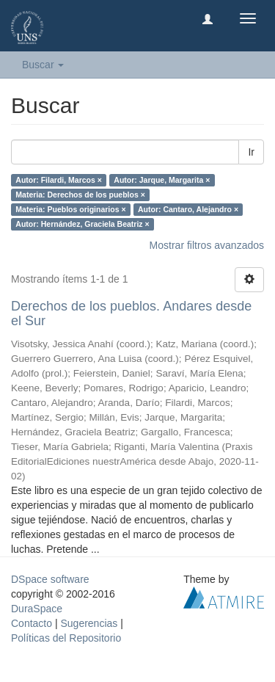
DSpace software (50, 579)
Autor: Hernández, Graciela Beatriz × (82, 224)
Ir (251, 152)
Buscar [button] (43, 64)
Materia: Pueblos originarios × (70, 209)
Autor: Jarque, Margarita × (162, 179)
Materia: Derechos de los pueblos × (80, 194)
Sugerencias (88, 623)
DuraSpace (36, 608)
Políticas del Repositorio (66, 638)
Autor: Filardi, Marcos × (58, 179)
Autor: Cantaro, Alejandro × (188, 209)
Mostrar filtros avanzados (207, 245)
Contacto (31, 623)
